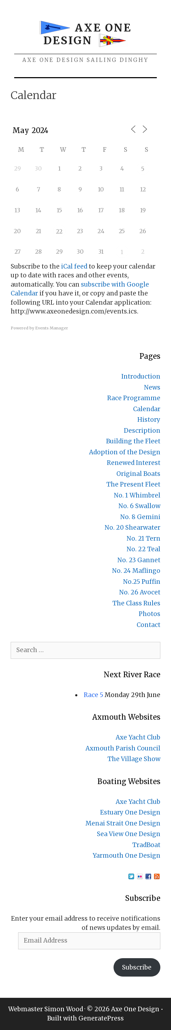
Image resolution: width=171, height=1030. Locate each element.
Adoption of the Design (124, 452)
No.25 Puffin (141, 582)
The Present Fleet (133, 484)
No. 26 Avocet (139, 592)
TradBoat (146, 845)
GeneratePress (101, 1018)
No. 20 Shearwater (132, 527)
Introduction (140, 376)
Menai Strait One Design (123, 823)
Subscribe (136, 967)
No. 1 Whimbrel (137, 495)
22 (59, 231)
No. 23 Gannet (138, 560)
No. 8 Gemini (140, 517)
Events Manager (51, 328)
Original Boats (138, 474)
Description (142, 431)
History (148, 420)
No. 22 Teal (143, 549)
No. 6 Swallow (139, 506)
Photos (149, 614)
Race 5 (93, 695)
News (152, 387)
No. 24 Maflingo (136, 571)
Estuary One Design (130, 812)
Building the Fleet (133, 441)
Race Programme (133, 398)
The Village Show (133, 759)
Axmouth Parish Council (123, 748)
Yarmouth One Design (126, 855)
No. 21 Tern (143, 538)
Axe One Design (87, 34)
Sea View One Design (128, 834)
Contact (148, 625)
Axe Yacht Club (138, 737)
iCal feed (74, 266)
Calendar (146, 409)
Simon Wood (63, 1009)
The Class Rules (136, 603)
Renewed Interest (133, 463)
